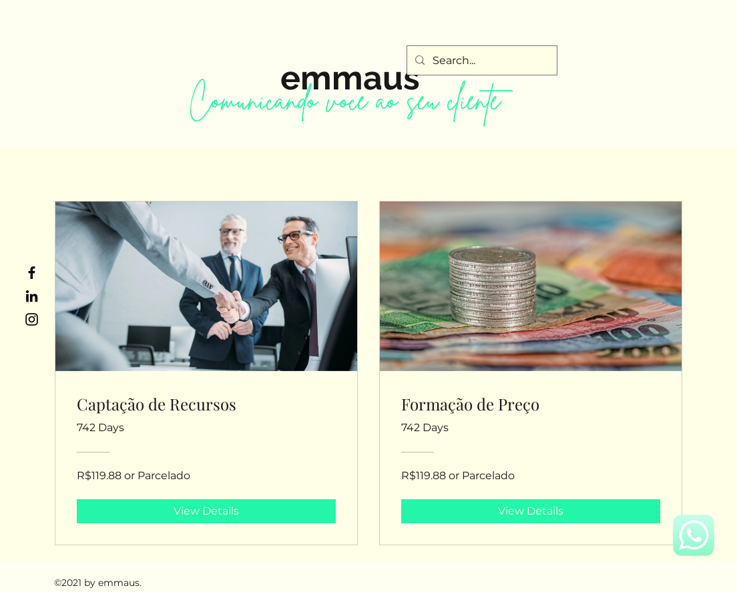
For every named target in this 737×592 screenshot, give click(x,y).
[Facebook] (31, 272)
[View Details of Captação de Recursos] (206, 511)
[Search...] (481, 60)
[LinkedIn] (31, 296)
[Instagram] (31, 319)
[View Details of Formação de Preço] (530, 511)
